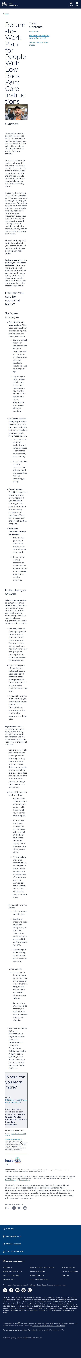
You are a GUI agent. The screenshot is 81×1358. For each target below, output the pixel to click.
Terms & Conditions (37, 1275)
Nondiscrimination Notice (12, 1271)
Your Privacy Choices (37, 1271)
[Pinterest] (23, 1290)
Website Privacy (9, 1279)
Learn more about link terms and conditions (48, 1326)
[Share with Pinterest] (25, 1208)
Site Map (65, 1275)
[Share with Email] (7, 1208)
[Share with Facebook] (13, 1208)
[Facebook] (11, 1290)
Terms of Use (10, 1180)
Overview (33, 31)
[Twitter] (5, 1290)
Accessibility (7, 1267)
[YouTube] (17, 1290)
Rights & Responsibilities (39, 1279)
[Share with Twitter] (19, 1208)
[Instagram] (29, 1290)
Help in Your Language (11, 1275)
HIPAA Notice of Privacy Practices (42, 1267)
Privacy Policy (24, 1180)
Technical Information (70, 1271)
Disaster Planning (68, 1267)
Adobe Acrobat (29, 1330)
